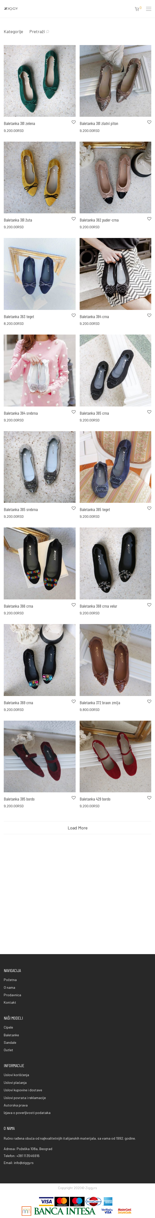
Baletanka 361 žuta (18, 220)
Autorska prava (16, 1105)
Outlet (8, 1050)
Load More (78, 827)
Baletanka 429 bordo (95, 799)
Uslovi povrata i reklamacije (25, 1098)
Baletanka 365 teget (95, 509)
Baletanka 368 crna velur (98, 606)
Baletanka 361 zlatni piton (99, 123)
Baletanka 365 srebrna (21, 509)
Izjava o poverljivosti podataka (27, 1112)
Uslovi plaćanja (15, 1082)
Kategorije (13, 31)
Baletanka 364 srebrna (21, 413)
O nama (9, 987)
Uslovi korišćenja (16, 1075)
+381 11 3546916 (28, 1156)
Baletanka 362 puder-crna (99, 220)
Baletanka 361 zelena (19, 123)
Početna (10, 980)
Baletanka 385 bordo (19, 799)
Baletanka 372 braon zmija (100, 702)
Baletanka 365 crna (94, 413)
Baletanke (11, 1035)
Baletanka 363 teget (19, 316)
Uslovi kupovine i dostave (23, 1090)
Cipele (8, 1027)
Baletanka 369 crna (18, 702)
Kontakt (10, 1002)
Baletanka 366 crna (18, 606)
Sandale (10, 1042)
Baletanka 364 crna (94, 316)
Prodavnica (12, 995)
